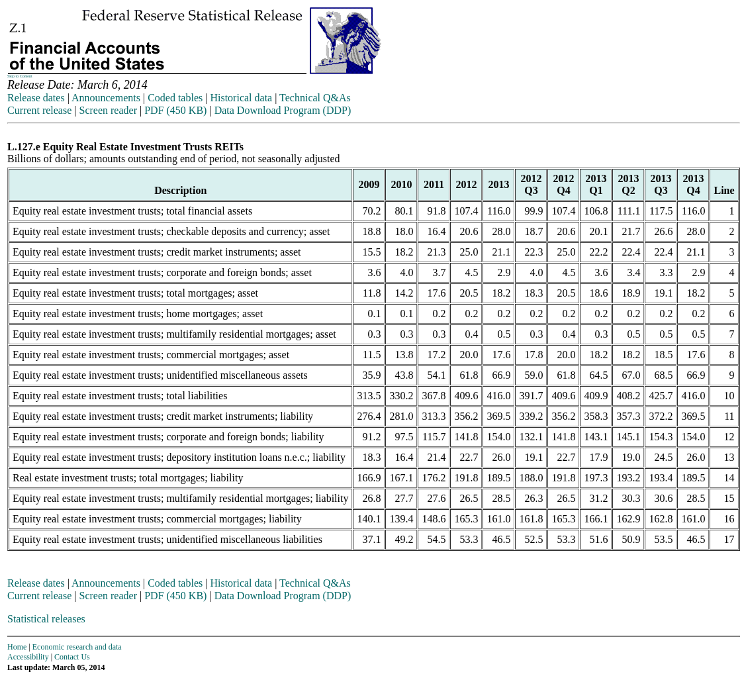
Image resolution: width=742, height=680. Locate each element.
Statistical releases (46, 618)
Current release (39, 110)
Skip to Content (19, 76)
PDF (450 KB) (175, 110)
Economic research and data (77, 647)
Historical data (241, 97)
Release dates (36, 97)
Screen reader (108, 110)
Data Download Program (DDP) (282, 110)
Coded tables (175, 97)
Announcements (105, 97)
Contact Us (72, 656)
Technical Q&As (315, 97)
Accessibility (28, 656)
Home (16, 647)
